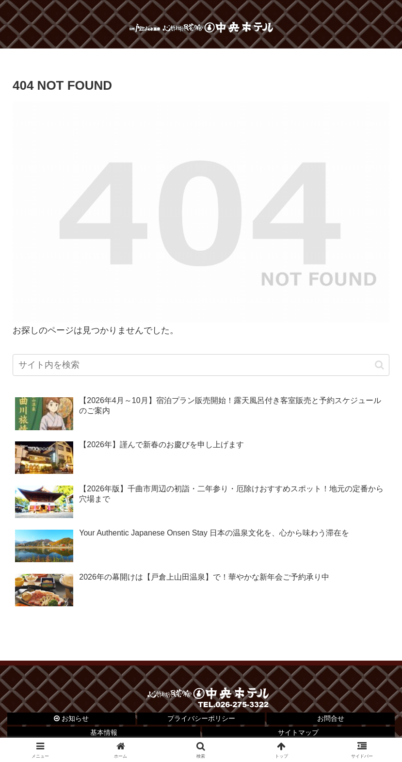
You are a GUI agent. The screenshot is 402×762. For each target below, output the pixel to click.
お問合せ (330, 718)
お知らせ (71, 718)
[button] (379, 365)
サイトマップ (298, 732)
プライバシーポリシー (201, 718)
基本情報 (103, 732)
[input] (201, 365)
